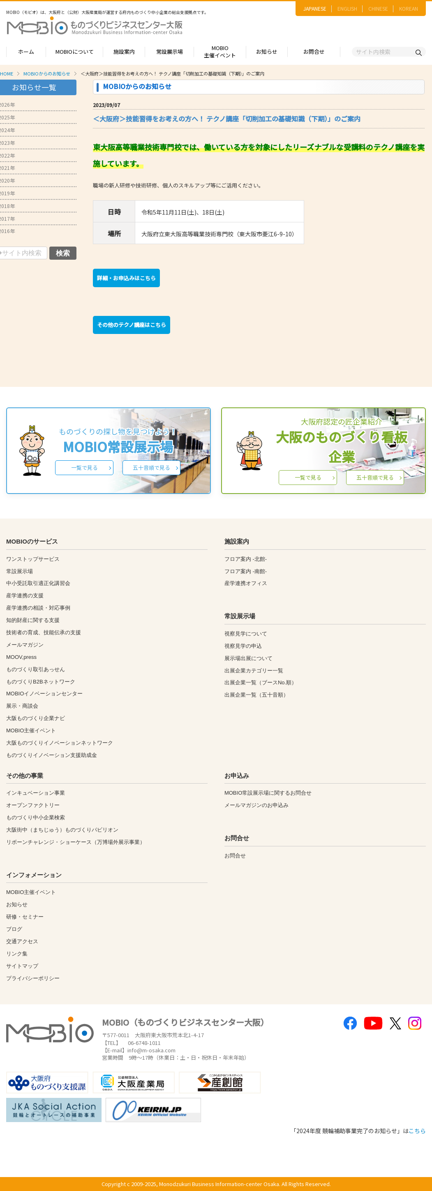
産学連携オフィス (245, 583)
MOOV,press (21, 657)
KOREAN (408, 8)
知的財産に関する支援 (33, 620)
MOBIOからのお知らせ (46, 73)
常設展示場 (169, 51)
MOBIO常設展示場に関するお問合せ (268, 793)
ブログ (14, 929)
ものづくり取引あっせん (35, 669)
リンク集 (17, 954)
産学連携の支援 (25, 595)
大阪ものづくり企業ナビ (35, 718)
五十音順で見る (151, 467)
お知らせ (266, 51)
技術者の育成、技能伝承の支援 (43, 632)
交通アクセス (22, 941)
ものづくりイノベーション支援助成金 (51, 755)
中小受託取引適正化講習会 (38, 583)
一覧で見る (84, 467)
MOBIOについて (74, 51)
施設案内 (124, 51)
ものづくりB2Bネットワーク (40, 682)
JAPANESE (314, 8)
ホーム (26, 51)
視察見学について (245, 634)
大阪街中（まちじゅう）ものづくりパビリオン (62, 830)
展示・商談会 (22, 706)
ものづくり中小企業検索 (35, 817)
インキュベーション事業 (35, 793)
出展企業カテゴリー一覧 (253, 671)
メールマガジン (25, 645)
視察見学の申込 (243, 646)
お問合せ (314, 51)
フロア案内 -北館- (245, 559)
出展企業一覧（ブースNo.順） (260, 682)
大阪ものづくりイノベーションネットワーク (59, 743)
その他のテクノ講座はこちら (131, 325)
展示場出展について (248, 658)
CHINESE (378, 8)
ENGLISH (347, 8)
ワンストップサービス (33, 559)
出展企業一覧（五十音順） (256, 695)
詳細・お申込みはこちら (126, 278)
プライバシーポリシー (33, 978)
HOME (6, 73)
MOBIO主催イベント (220, 51)
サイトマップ (22, 966)
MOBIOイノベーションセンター (44, 693)
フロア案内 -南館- (245, 571)
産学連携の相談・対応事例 (38, 608)
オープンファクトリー (33, 805)
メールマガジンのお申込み (256, 805)
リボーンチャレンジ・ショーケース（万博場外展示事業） (75, 842)
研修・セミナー (25, 917)
